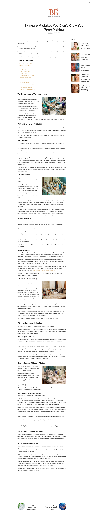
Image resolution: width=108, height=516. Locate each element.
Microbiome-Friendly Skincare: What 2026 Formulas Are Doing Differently (85, 67)
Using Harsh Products (25, 71)
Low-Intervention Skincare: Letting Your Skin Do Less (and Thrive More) (85, 46)
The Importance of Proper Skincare (26, 63)
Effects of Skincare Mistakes (25, 77)
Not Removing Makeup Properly (27, 75)
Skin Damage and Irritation (26, 80)
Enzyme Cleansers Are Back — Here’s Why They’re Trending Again (85, 57)
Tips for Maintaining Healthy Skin (28, 89)
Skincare (50, 32)
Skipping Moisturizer (25, 73)
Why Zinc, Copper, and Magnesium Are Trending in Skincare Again (85, 88)
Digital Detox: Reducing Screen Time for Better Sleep (54, 507)
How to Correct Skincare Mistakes (26, 82)
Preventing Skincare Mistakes (25, 87)
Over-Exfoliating (24, 68)
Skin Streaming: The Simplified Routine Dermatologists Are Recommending (85, 78)
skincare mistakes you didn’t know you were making (43, 270)
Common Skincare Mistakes (25, 65)
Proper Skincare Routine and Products (29, 84)
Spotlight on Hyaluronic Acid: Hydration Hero (29, 507)
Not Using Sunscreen (25, 69)
